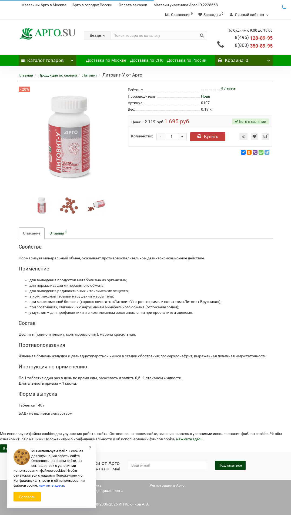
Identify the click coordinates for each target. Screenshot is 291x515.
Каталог (47, 59)
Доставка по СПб (146, 60)
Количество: (142, 136)
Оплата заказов (133, 5)
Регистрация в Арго (167, 485)
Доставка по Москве (106, 60)
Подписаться (230, 465)
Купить (207, 136)
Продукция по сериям (57, 75)
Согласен (27, 497)
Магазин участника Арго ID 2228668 (185, 5)
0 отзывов (228, 88)
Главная (26, 75)
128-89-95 (254, 38)
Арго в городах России (92, 5)
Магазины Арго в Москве (43, 5)
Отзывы (57, 232)
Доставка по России (186, 60)
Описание (31, 233)
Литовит (89, 75)
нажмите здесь (189, 439)
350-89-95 (254, 46)
